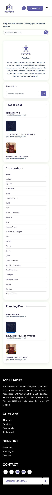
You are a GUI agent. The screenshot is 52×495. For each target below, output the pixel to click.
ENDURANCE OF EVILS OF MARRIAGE (20, 135)
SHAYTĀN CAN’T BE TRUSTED (17, 156)
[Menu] (47, 8)
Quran (8, 255)
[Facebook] (5, 472)
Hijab (7, 208)
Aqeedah (9, 184)
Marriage (9, 217)
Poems (8, 246)
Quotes (8, 251)
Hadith (8, 203)
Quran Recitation (12, 260)
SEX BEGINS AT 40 (13, 113)
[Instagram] (29, 472)
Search (10, 86)
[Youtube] (17, 472)
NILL (7, 236)
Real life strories (11, 270)
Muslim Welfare (11, 227)
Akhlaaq (8, 179)
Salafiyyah (9, 274)
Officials (8, 241)
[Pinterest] (23, 472)
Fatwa (8, 193)
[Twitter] (11, 472)
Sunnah (8, 284)
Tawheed (9, 289)
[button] (35, 8)
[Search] (43, 93)
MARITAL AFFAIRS (12, 212)
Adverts (8, 174)
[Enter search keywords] (26, 32)
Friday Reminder (11, 198)
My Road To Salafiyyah (14, 232)
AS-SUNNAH (10, 189)
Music (8, 222)
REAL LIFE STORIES (13, 265)
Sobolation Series (12, 279)
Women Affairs (11, 294)
